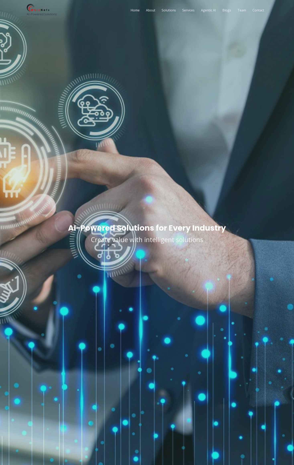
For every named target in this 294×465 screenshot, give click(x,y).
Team (241, 10)
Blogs (226, 10)
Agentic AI (208, 10)
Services (188, 10)
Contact (258, 10)
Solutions (169, 10)
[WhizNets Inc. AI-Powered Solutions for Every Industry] (39, 7)
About (150, 10)
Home (135, 10)
